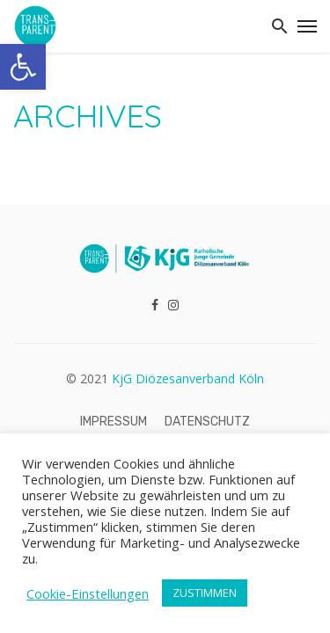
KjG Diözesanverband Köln (188, 378)
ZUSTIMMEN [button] (204, 592)
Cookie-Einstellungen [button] (87, 593)
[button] (23, 67)
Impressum (113, 421)
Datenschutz (207, 421)
